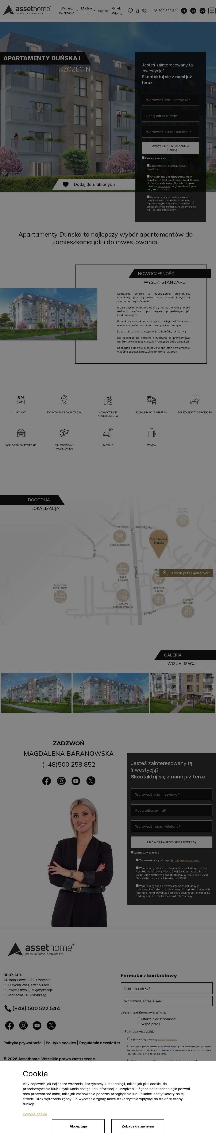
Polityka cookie (35, 1114)
